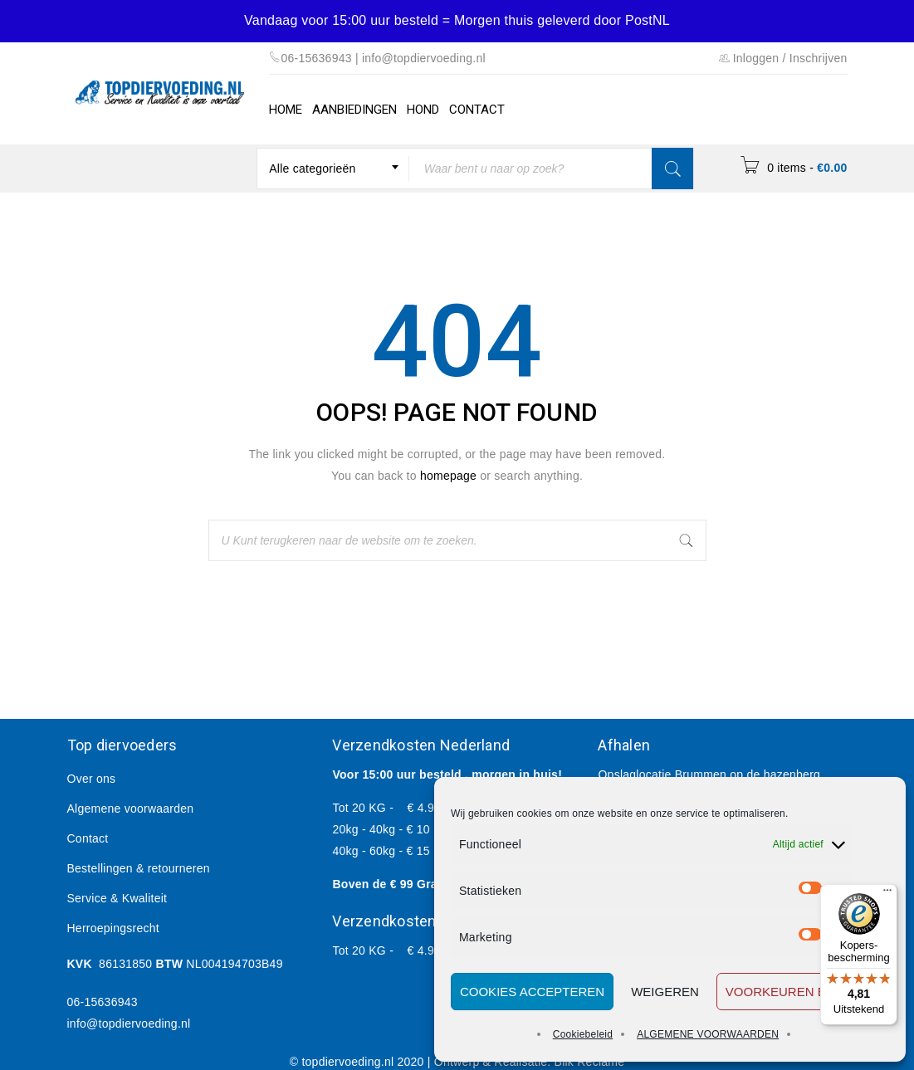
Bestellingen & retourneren (138, 868)
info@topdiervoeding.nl (129, 1023)
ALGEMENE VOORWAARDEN (708, 1034)
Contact (88, 838)
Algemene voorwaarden (130, 808)
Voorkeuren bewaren (803, 991)
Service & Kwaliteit (117, 898)
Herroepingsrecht (113, 928)
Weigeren (665, 991)
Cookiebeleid (583, 1034)
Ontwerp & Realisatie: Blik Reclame (529, 1061)
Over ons (91, 778)
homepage (448, 475)
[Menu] (887, 894)
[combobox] (333, 168)
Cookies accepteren (532, 991)
